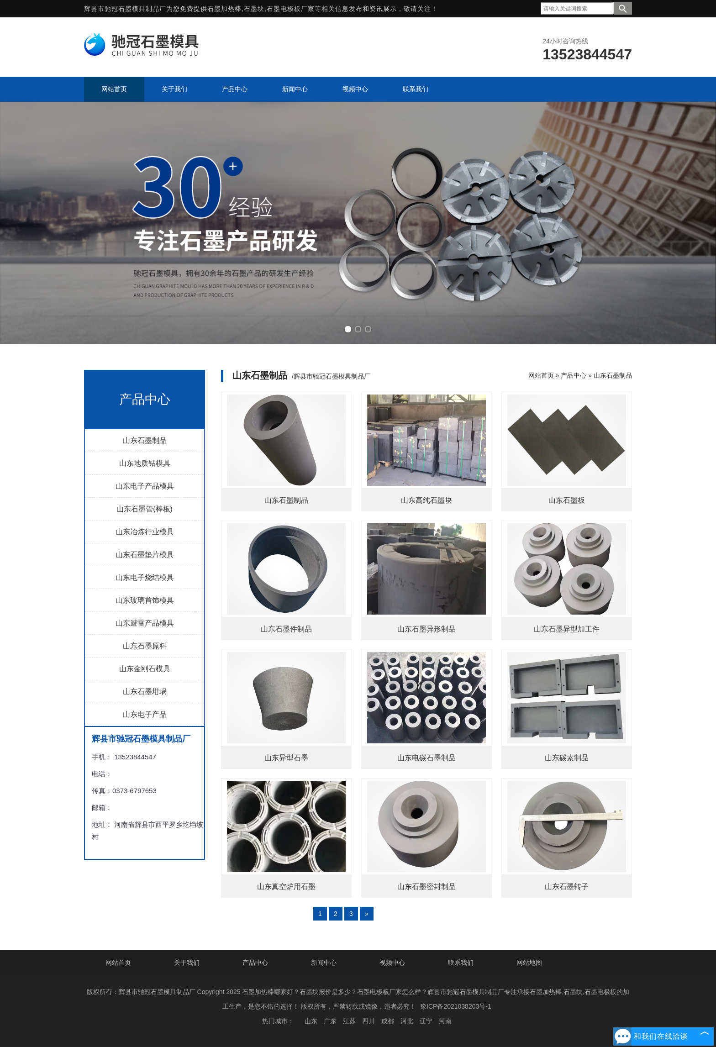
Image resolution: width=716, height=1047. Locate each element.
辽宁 (426, 1021)
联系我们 (461, 962)
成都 (387, 1021)
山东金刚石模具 (144, 669)
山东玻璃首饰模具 (145, 600)
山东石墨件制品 (286, 629)
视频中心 (392, 962)
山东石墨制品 (145, 440)
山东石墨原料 (145, 646)
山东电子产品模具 (145, 486)
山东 (311, 1021)
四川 (368, 1021)
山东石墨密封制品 (426, 886)
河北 (406, 1021)
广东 (330, 1021)
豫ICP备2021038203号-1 (455, 1006)
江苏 (349, 1021)
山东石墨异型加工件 (567, 629)
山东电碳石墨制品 (426, 758)
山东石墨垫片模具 (145, 554)
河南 (445, 1021)
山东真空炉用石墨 (286, 886)
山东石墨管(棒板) (144, 509)
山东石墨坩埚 (145, 691)
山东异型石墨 (286, 758)
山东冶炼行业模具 (145, 532)
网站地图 (529, 962)
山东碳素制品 (567, 758)
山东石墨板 (566, 500)
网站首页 (541, 375)
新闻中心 (324, 962)
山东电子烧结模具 (145, 577)
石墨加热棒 (224, 8)
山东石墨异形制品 (426, 629)
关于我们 (187, 962)
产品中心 (573, 375)
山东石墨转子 (567, 886)
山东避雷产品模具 (145, 623)
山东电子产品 (145, 714)
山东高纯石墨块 (426, 500)
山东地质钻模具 (144, 463)
